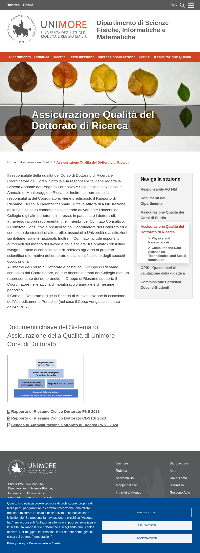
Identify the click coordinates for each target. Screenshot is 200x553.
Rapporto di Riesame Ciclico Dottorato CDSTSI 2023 (58, 418)
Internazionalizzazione (116, 57)
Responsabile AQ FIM (159, 189)
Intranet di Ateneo (129, 492)
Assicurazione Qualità (172, 57)
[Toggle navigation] (191, 5)
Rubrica (13, 5)
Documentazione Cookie (45, 543)
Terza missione (82, 57)
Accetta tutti (146, 538)
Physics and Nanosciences (159, 240)
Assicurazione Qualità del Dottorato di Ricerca (162, 229)
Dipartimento (20, 57)
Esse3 (28, 5)
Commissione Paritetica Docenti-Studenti (161, 285)
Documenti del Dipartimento (153, 201)
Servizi (144, 57)
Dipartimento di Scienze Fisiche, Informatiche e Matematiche (133, 30)
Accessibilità (125, 478)
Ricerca (59, 57)
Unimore (122, 463)
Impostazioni (146, 512)
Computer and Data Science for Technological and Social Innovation (167, 253)
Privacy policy (16, 543)
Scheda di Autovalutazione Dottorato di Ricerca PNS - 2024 (64, 425)
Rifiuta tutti (147, 525)
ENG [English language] (173, 5)
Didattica (41, 57)
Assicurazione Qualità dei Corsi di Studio (162, 215)
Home (11, 162)
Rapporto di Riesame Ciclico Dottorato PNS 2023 (55, 411)
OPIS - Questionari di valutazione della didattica (163, 270)
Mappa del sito (126, 485)
